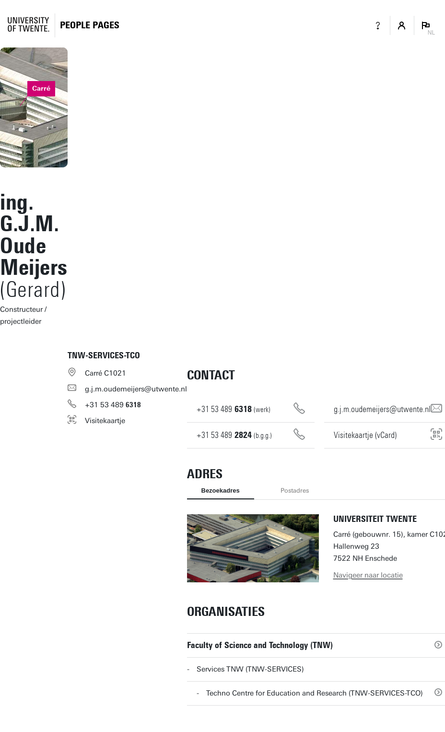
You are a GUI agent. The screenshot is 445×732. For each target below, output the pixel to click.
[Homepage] (89, 25)
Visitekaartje (105, 420)
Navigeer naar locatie (368, 575)
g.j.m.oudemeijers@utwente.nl (136, 389)
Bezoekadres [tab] (220, 490)
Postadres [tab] (295, 490)
